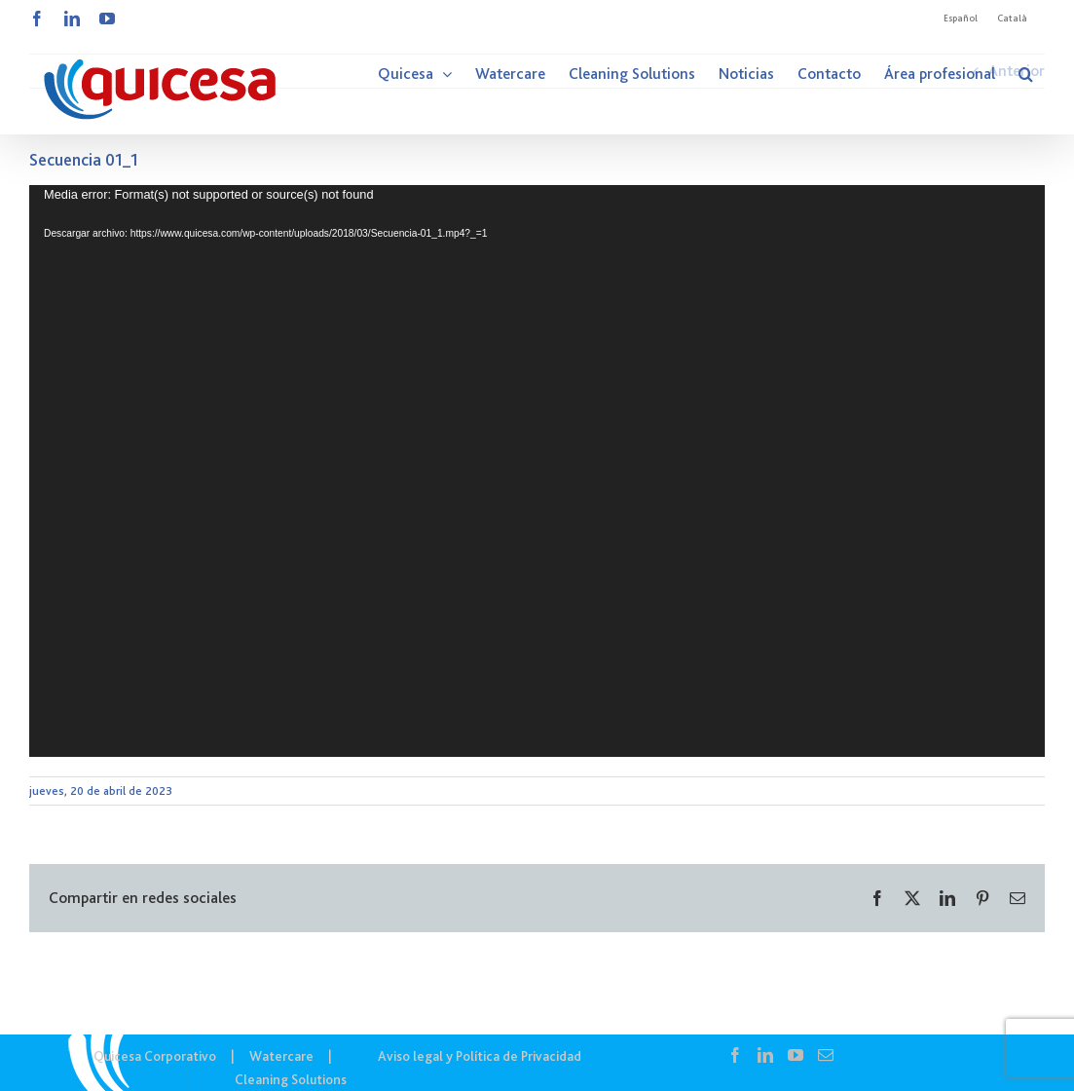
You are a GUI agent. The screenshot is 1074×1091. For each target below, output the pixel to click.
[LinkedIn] (765, 1055)
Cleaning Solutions (291, 1079)
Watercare (281, 1056)
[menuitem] (960, 18)
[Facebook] (735, 1055)
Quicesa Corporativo (154, 1056)
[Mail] (825, 1055)
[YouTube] (795, 1055)
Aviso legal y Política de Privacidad (479, 1056)
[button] (1026, 74)
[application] (537, 471)
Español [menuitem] (961, 18)
